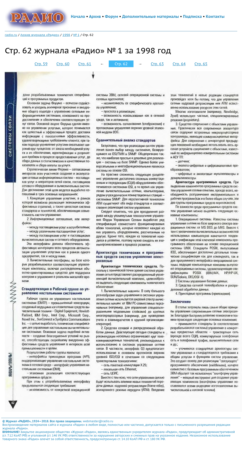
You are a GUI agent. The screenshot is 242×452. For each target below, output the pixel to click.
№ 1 (76, 35)
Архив (95, 16)
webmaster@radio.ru (98, 421)
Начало (78, 16)
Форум (111, 16)
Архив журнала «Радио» (39, 35)
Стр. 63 (157, 63)
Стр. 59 (41, 63)
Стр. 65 (200, 63)
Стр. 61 (84, 63)
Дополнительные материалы (150, 16)
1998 (66, 35)
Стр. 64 (179, 63)
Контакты (215, 16)
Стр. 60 (62, 63)
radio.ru (11, 35)
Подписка (192, 16)
